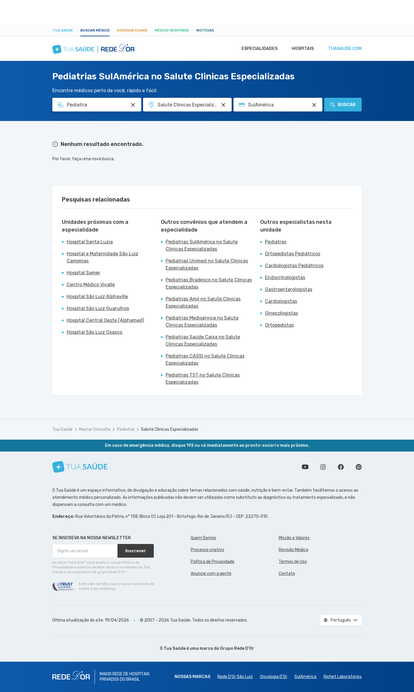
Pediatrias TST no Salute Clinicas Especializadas (203, 378)
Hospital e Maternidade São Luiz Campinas (102, 257)
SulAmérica (305, 676)
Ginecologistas (281, 313)
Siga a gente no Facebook (341, 467)
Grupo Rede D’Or (237, 648)
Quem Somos (203, 537)
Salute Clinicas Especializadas (169, 429)
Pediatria (125, 429)
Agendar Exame (132, 30)
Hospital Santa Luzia (90, 242)
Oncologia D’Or (273, 676)
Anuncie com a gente (211, 573)
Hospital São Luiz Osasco (94, 332)
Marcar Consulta (94, 429)
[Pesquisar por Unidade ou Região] (223, 104)
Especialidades (256, 48)
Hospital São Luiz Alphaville (97, 296)
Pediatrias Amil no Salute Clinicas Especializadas (203, 302)
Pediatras (275, 242)
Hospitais (301, 48)
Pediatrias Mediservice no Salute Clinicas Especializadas (202, 321)
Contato (287, 573)
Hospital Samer (83, 273)
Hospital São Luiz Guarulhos (98, 308)
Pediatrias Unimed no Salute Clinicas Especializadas (207, 264)
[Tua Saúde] (80, 467)
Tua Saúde (62, 30)
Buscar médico (95, 30)
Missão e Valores (294, 537)
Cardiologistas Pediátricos (294, 265)
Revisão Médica (293, 549)
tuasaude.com (344, 48)
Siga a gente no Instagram (323, 467)
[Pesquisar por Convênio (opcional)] (314, 104)
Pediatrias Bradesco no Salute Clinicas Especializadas (209, 283)
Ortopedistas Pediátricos (292, 254)
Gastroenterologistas (288, 289)
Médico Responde (172, 30)
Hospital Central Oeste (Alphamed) (105, 320)
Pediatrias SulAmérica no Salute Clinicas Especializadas (202, 245)
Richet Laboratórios (343, 676)
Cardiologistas (281, 301)
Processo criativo (207, 549)
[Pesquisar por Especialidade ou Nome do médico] (133, 104)
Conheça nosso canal (305, 467)
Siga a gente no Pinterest (359, 467)
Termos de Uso (293, 561)
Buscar (343, 104)
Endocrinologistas (285, 277)
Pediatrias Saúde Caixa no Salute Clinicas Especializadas (203, 340)
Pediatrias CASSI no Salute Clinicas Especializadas (205, 359)
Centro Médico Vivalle (91, 284)
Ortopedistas (279, 325)
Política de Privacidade (212, 561)
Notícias (205, 30)
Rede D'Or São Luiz (235, 676)
